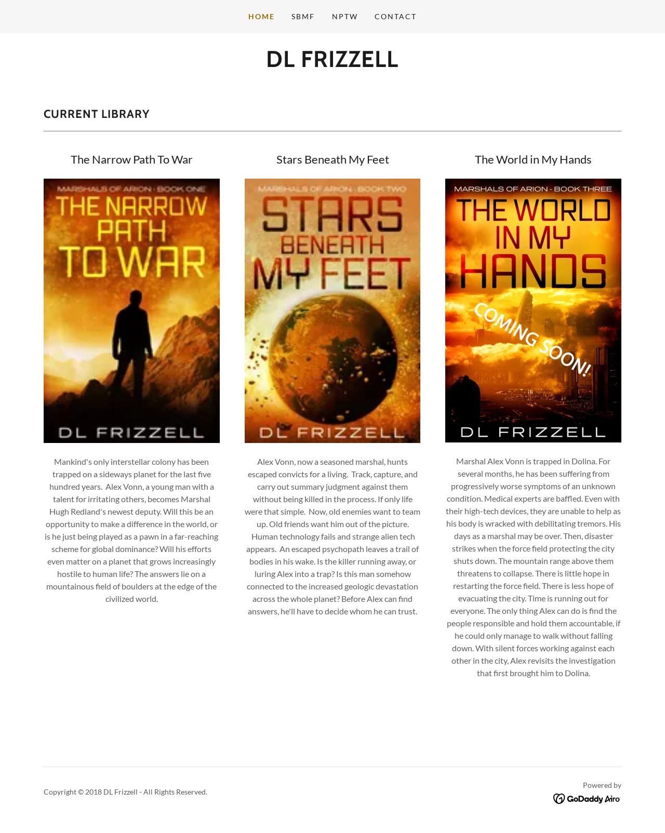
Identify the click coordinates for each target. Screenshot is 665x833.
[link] (332, 64)
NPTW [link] (345, 16)
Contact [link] (396, 16)
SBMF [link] (303, 16)
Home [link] (261, 16)
